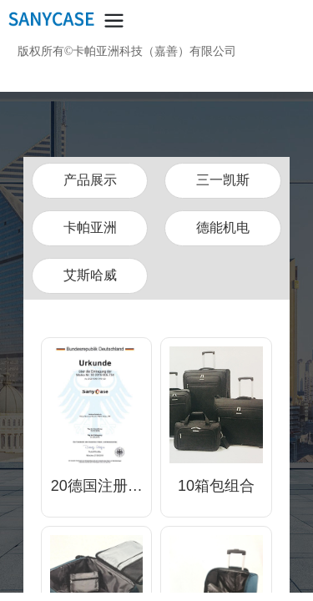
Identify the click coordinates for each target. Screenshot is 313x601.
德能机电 (223, 227)
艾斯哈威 (90, 275)
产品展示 (90, 180)
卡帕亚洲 (90, 227)
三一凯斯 (223, 180)
